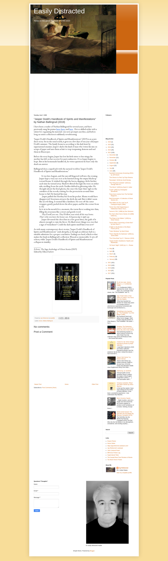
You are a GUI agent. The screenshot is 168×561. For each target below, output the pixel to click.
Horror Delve (111, 443)
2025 (109, 144)
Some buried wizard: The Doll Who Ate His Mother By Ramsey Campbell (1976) (125, 413)
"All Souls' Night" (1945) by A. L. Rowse (121, 245)
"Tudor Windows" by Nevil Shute (119, 231)
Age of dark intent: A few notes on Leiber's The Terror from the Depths (125, 297)
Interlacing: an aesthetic (124, 371)
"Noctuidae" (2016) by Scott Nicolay (120, 180)
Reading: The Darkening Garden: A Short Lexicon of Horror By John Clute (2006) (125, 328)
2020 (109, 265)
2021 (109, 262)
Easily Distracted (59, 11)
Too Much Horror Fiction (114, 460)
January (112, 259)
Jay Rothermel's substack (115, 448)
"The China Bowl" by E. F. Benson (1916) (121, 238)
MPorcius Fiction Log (113, 453)
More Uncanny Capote (123, 398)
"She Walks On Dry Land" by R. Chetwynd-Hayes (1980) (118, 203)
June (111, 171)
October (112, 160)
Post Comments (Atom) (49, 387)
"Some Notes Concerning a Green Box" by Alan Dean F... (121, 223)
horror (40, 320)
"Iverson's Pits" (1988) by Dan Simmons (121, 211)
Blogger (92, 551)
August (111, 165)
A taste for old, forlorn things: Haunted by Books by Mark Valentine (125, 343)
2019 (109, 268)
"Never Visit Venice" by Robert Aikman (124, 358)
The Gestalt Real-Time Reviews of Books (119, 457)
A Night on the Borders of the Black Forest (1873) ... (119, 227)
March (111, 254)
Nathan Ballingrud (48, 320)
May (110, 248)
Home (66, 384)
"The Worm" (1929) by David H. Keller (120, 187)
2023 (109, 150)
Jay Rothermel (123, 468)
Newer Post (37, 384)
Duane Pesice (111, 441)
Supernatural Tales (113, 455)
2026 (109, 142)
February (112, 256)
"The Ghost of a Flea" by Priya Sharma (121, 177)
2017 (109, 273)
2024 (109, 147)
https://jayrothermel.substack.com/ (117, 446)
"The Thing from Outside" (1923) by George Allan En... (120, 183)
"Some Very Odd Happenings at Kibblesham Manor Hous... (119, 207)
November (112, 157)
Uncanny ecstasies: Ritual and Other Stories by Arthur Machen (125, 384)
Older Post (95, 384)
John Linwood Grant (113, 450)
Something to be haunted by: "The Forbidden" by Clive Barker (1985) (125, 313)
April (111, 251)
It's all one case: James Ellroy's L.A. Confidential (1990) (124, 283)
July (110, 168)
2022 (109, 152)
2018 (109, 270)
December (112, 155)
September (113, 163)
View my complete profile (124, 473)
